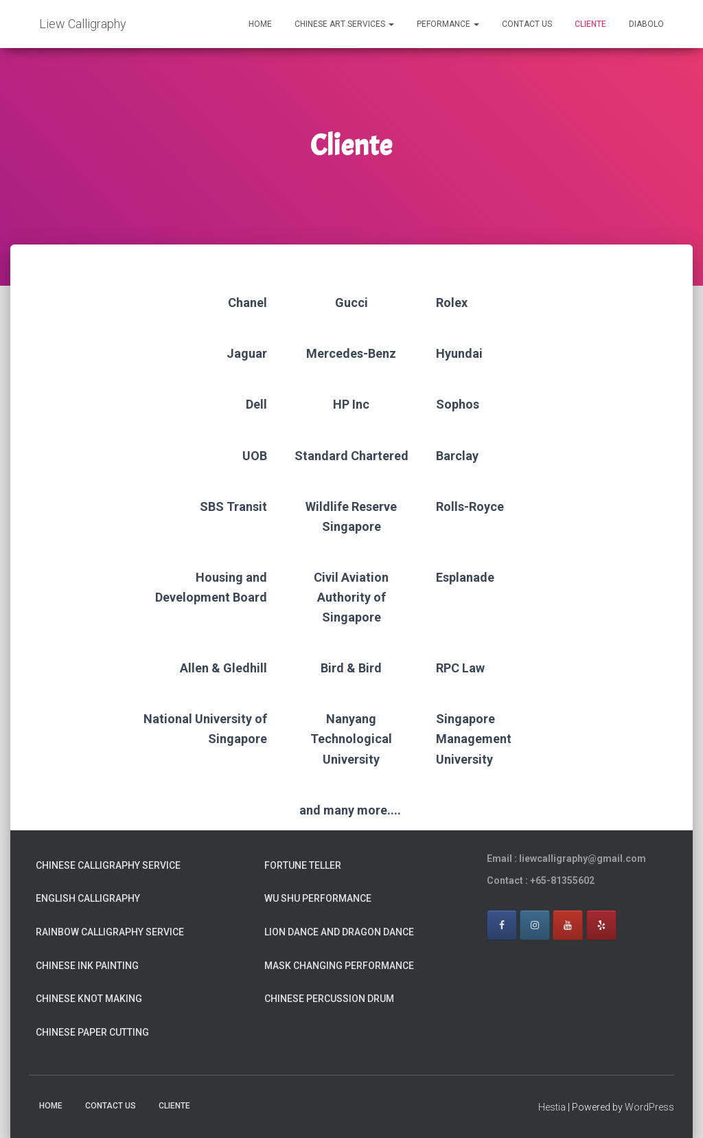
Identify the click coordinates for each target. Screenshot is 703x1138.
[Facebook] (502, 925)
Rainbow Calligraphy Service (110, 931)
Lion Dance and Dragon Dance (339, 931)
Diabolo (646, 24)
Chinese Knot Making (89, 998)
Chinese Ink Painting (87, 965)
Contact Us (527, 24)
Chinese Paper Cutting (92, 1032)
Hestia (552, 1107)
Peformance (448, 24)
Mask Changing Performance (339, 965)
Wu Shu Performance (317, 898)
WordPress (649, 1107)
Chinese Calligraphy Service (108, 865)
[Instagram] (535, 925)
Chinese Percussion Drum (329, 998)
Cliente (590, 24)
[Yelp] (601, 925)
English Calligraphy (88, 898)
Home (260, 24)
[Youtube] (568, 925)
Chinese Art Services (344, 24)
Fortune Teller (302, 865)
